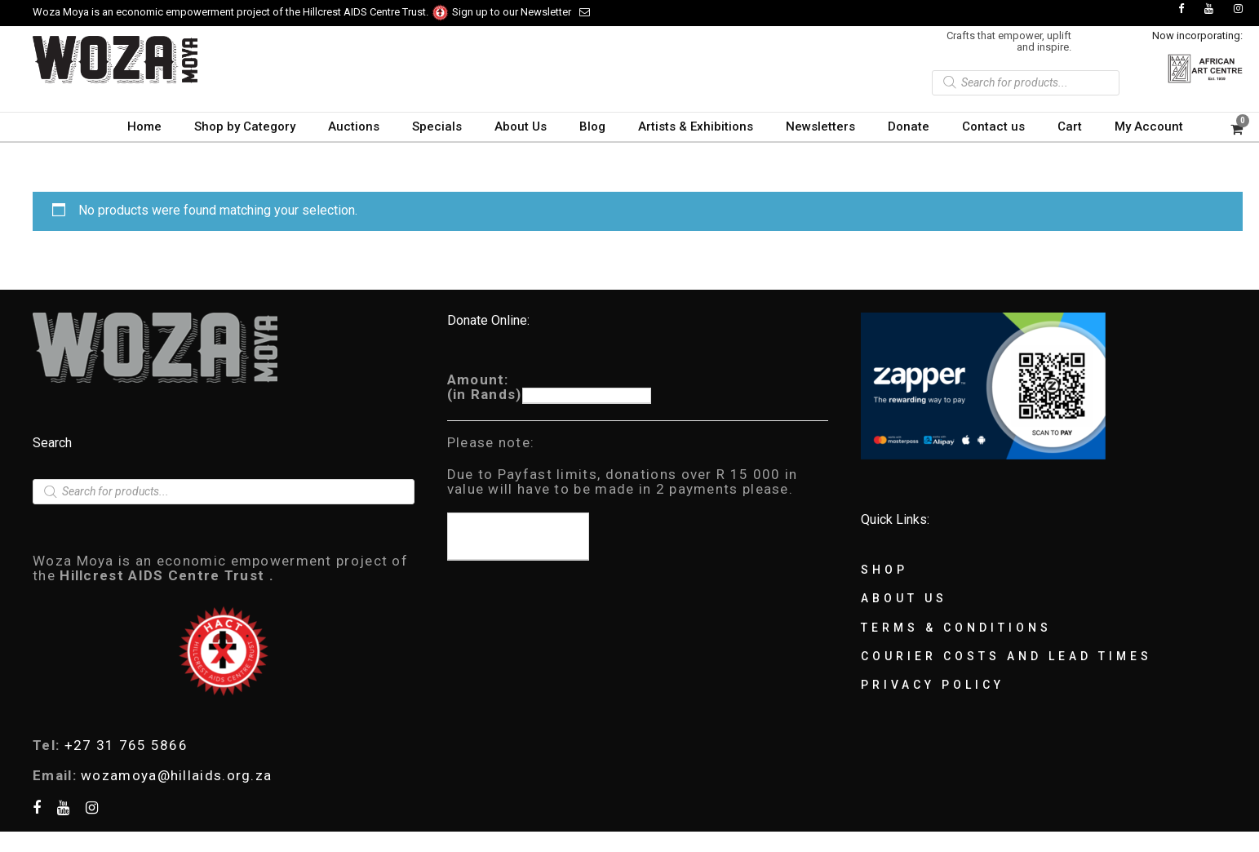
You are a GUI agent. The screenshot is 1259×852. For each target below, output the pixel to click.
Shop (884, 569)
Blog (592, 126)
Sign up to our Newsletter (521, 12)
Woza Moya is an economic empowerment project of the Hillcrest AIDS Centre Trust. (241, 12)
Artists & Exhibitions (695, 126)
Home (144, 126)
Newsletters (820, 126)
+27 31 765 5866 (126, 745)
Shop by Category (244, 126)
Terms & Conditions (956, 627)
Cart (1069, 126)
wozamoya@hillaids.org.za (176, 775)
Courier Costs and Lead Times (1006, 656)
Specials (437, 126)
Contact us (993, 126)
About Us (520, 126)
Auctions (353, 126)
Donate (908, 126)
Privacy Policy (932, 684)
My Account (1149, 126)
